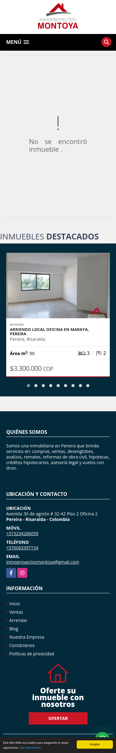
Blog (13, 629)
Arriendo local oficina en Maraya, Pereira (49, 331)
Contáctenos (22, 645)
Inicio (14, 604)
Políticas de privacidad (31, 654)
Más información (30, 749)
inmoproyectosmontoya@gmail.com (42, 562)
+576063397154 (22, 548)
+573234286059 (22, 533)
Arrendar (18, 620)
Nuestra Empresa (26, 637)
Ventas (16, 612)
